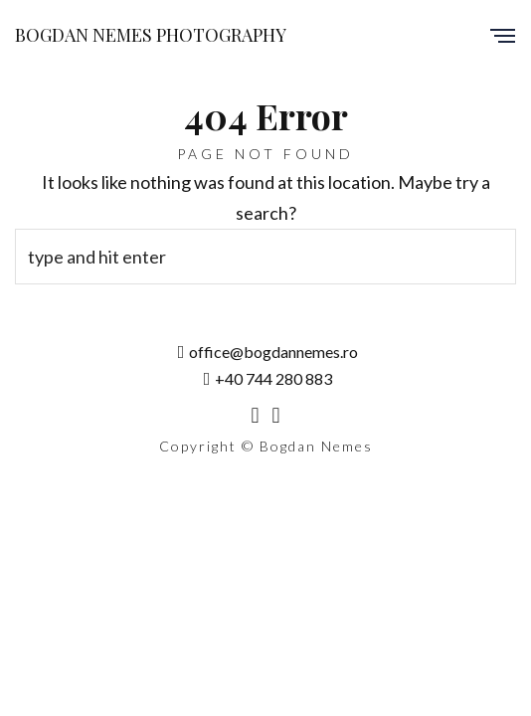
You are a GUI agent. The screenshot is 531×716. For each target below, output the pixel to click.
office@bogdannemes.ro (268, 351)
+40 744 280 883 (268, 378)
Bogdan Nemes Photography (150, 35)
